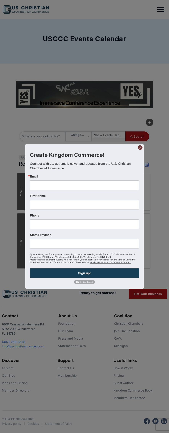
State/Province (40, 235)
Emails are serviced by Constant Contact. (110, 262)
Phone (34, 215)
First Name (38, 196)
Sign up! (84, 273)
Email (34, 176)
